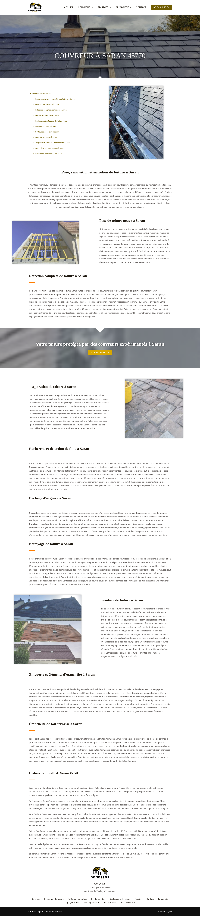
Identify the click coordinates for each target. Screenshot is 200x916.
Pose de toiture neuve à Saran (47, 104)
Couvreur (86, 7)
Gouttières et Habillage (119, 899)
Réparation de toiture (54, 899)
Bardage (149, 899)
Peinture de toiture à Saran (46, 137)
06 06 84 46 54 (100, 883)
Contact (141, 7)
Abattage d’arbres (92, 902)
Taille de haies (110, 902)
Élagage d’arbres (72, 902)
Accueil (70, 7)
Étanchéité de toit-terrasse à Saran (49, 148)
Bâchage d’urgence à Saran (46, 126)
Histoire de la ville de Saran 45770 (48, 153)
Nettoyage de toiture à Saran (47, 132)
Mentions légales (164, 911)
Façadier (105, 7)
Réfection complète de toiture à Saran (51, 110)
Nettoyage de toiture (77, 899)
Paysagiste (124, 7)
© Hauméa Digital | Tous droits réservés (45, 911)
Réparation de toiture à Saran (47, 115)
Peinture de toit (98, 899)
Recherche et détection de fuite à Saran (51, 121)
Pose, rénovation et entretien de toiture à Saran (55, 99)
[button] (92, 7)
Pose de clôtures (127, 902)
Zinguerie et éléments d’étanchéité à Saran (52, 142)
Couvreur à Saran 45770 (41, 93)
